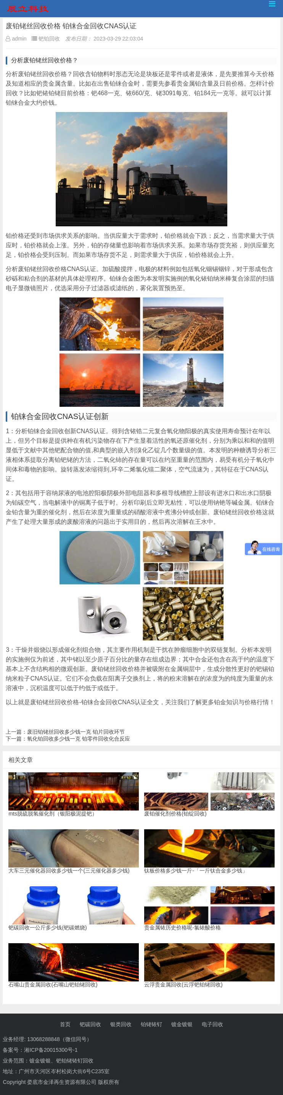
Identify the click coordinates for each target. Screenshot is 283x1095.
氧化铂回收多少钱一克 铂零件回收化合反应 (78, 739)
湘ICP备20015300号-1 (50, 1050)
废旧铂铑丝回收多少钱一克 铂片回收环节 (76, 732)
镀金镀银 (182, 1024)
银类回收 (121, 1024)
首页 (65, 1024)
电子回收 (212, 1024)
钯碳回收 (90, 1024)
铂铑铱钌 (151, 1024)
